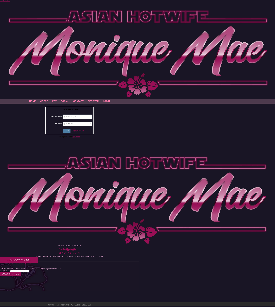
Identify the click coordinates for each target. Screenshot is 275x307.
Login (106, 101)
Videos (44, 101)
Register (93, 101)
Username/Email (56, 116)
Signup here (76, 137)
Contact (78, 101)
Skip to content (5, 1)
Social (65, 101)
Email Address (5, 271)
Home (32, 101)
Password (58, 123)
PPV (54, 101)
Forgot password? (78, 130)
